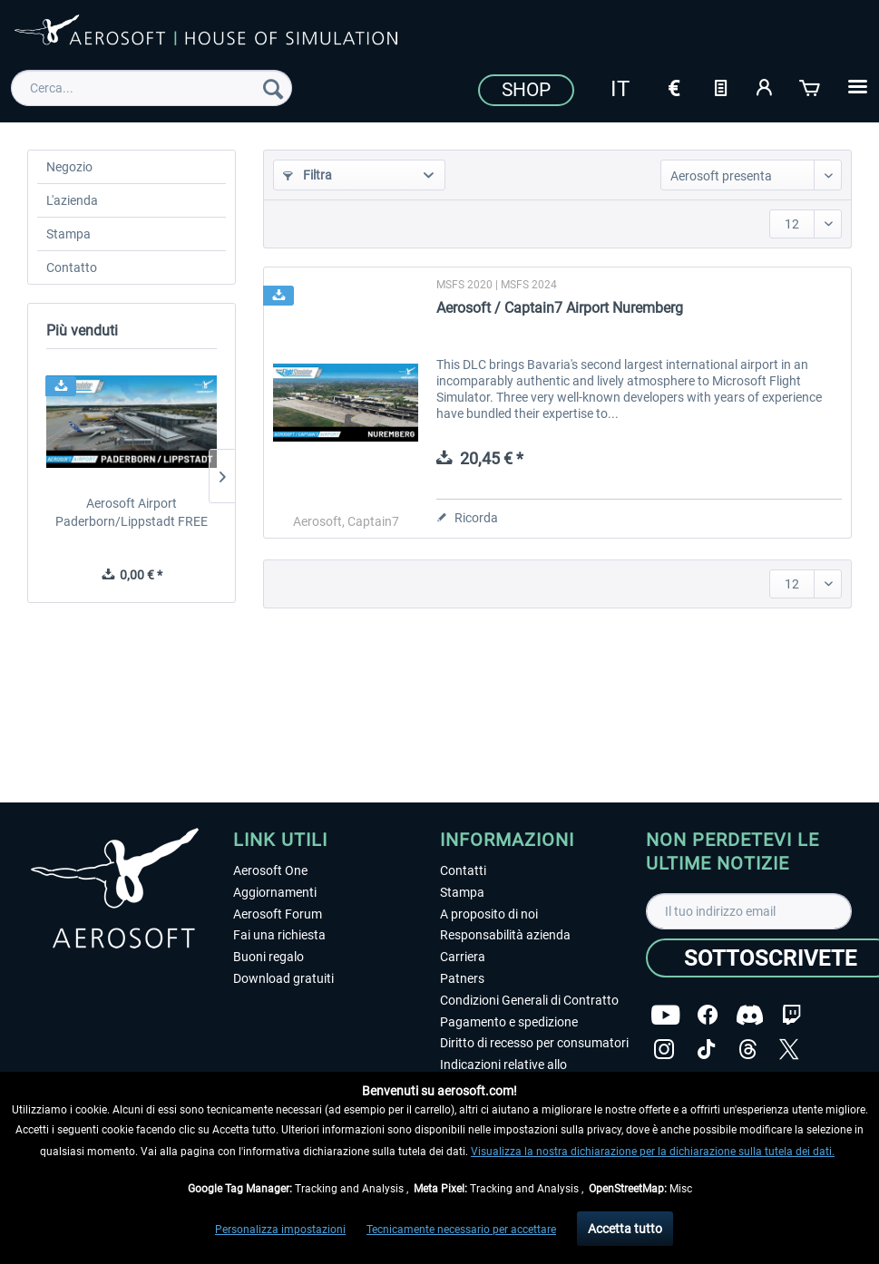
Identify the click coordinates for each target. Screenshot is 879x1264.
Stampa (68, 234)
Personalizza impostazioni (280, 1229)
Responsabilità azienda (505, 935)
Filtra (307, 175)
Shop (526, 90)
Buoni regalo (268, 956)
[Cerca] (273, 88)
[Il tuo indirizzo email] (749, 911)
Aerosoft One (270, 870)
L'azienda (72, 200)
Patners (462, 978)
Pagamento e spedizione (509, 1022)
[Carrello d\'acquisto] (811, 86)
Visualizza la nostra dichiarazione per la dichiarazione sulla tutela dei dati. (653, 1151)
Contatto (71, 267)
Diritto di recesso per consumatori (534, 1043)
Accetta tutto (625, 1228)
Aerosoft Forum (277, 914)
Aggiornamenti (275, 892)
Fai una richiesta (279, 935)
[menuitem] (151, 88)
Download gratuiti (283, 978)
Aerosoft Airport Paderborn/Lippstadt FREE (131, 512)
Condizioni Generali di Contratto (529, 1000)
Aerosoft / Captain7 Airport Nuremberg (559, 307)
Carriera (462, 956)
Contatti (463, 870)
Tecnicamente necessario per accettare (461, 1229)
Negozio (69, 167)
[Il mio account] (765, 86)
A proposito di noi (489, 914)
